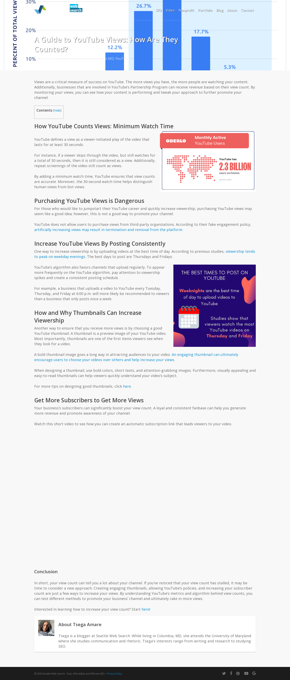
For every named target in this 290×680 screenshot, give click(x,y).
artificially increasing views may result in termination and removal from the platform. (108, 229)
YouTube (122, 58)
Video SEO (106, 58)
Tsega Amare (49, 58)
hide (57, 110)
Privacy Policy (114, 673)
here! (146, 609)
